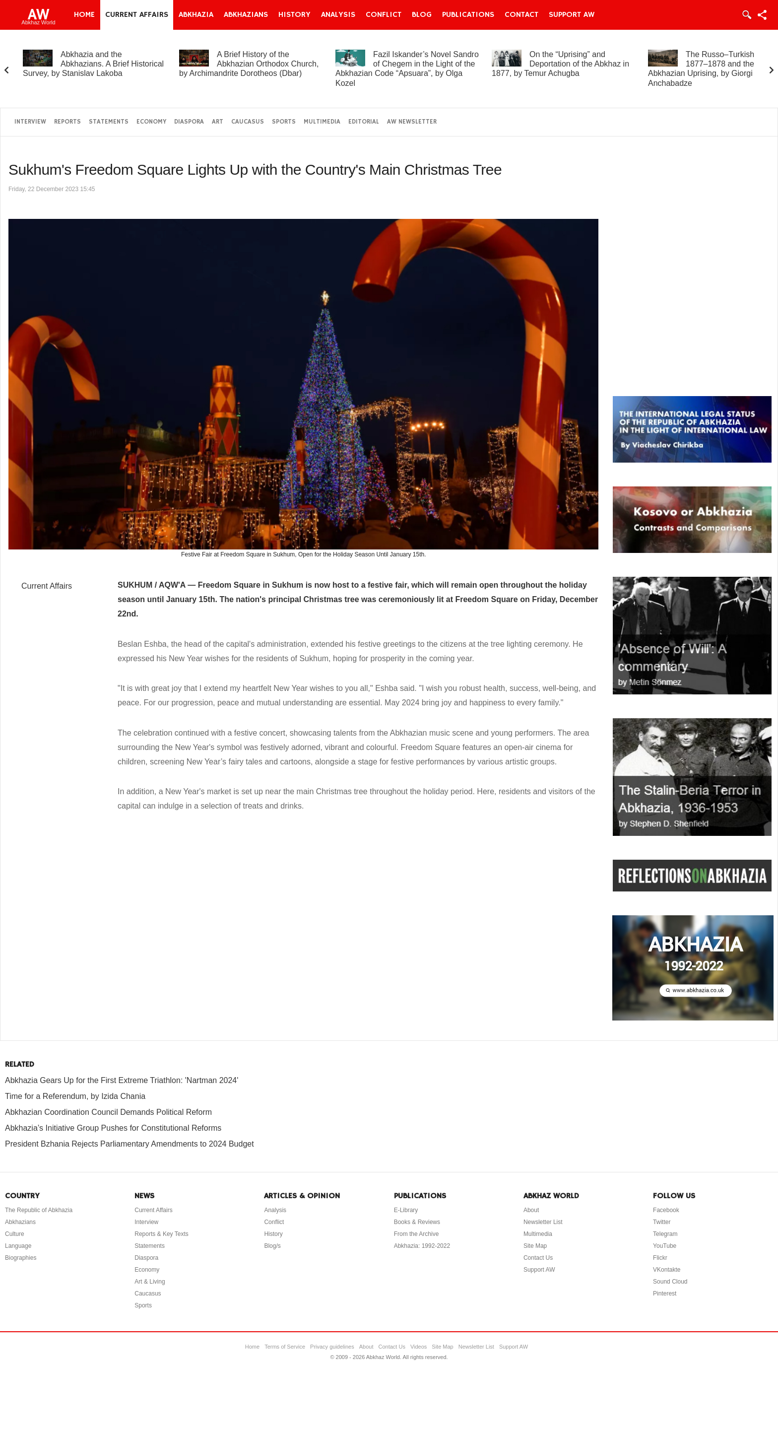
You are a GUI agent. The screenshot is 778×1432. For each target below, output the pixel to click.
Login (746, 15)
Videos (418, 1347)
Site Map (535, 1245)
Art (217, 122)
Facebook (666, 1210)
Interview (30, 122)
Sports (284, 122)
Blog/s (272, 1245)
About (531, 1210)
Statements (109, 122)
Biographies (20, 1257)
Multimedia (322, 122)
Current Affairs (136, 15)
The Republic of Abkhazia (38, 1210)
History (294, 15)
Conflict (383, 15)
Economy (151, 122)
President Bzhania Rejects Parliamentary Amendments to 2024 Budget (129, 1144)
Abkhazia (196, 15)
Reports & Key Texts (161, 1233)
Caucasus (247, 122)
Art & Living (149, 1281)
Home (84, 15)
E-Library (406, 1210)
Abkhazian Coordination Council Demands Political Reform (108, 1112)
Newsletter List (543, 1222)
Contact (521, 15)
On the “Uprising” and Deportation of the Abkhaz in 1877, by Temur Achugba (560, 63)
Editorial (363, 122)
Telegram (665, 1233)
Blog (422, 15)
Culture (14, 1233)
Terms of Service (284, 1347)
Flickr (660, 1257)
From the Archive (416, 1233)
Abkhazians (246, 15)
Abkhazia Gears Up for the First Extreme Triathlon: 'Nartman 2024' (121, 1080)
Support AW (571, 15)
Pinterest (664, 1293)
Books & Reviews (417, 1222)
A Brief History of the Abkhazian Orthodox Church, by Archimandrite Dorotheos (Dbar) (249, 63)
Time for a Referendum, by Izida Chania (75, 1096)
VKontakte (666, 1269)
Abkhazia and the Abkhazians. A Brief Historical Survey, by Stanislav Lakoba (93, 63)
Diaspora (189, 122)
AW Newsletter (412, 122)
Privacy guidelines (332, 1347)
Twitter (661, 1222)
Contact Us (538, 1257)
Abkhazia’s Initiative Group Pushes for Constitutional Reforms (113, 1128)
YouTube (664, 1245)
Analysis (338, 15)
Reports (67, 122)
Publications (468, 15)
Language (18, 1245)
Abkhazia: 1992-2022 (422, 1245)
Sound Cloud (670, 1281)
